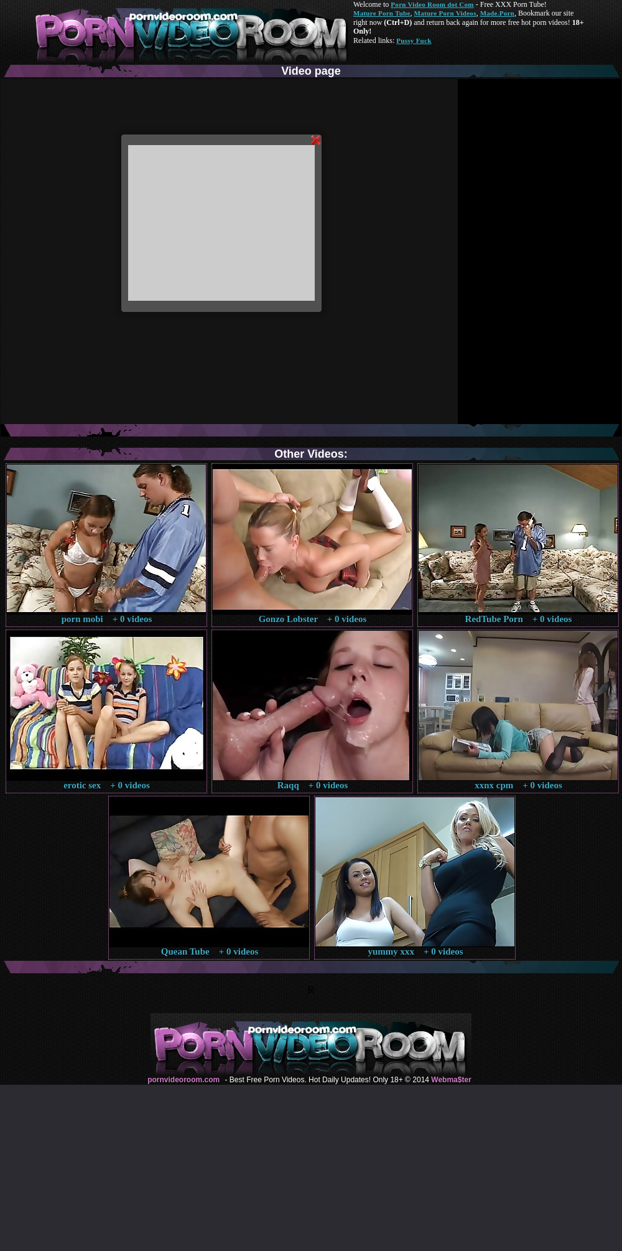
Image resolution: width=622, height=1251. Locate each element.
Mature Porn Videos (445, 13)
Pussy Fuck (413, 40)
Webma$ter (451, 1079)
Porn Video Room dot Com (432, 4)
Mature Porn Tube (382, 13)
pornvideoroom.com (183, 1079)
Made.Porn (497, 13)
